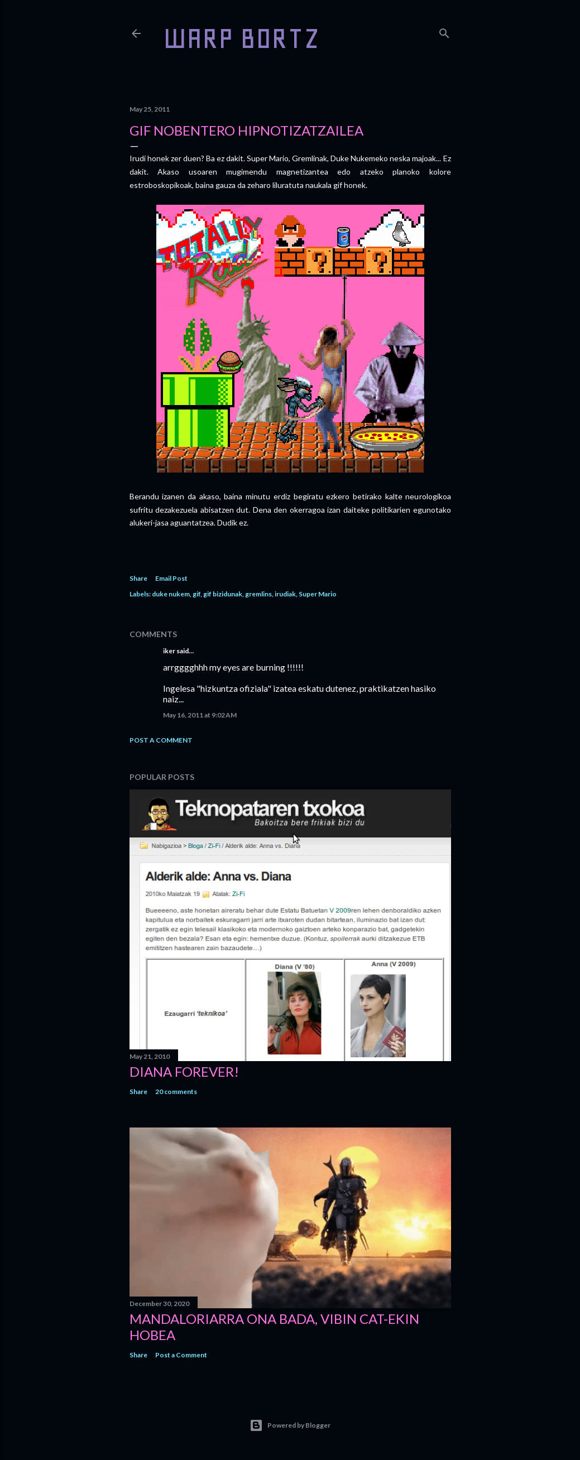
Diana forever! (184, 1071)
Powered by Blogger (290, 1425)
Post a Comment (161, 740)
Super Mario (318, 594)
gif (196, 594)
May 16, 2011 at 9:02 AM (200, 715)
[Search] (444, 31)
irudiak (285, 594)
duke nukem (171, 594)
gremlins (258, 594)
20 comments (176, 1091)
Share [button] (138, 578)
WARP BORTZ (241, 38)
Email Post (171, 578)
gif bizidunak (222, 594)
